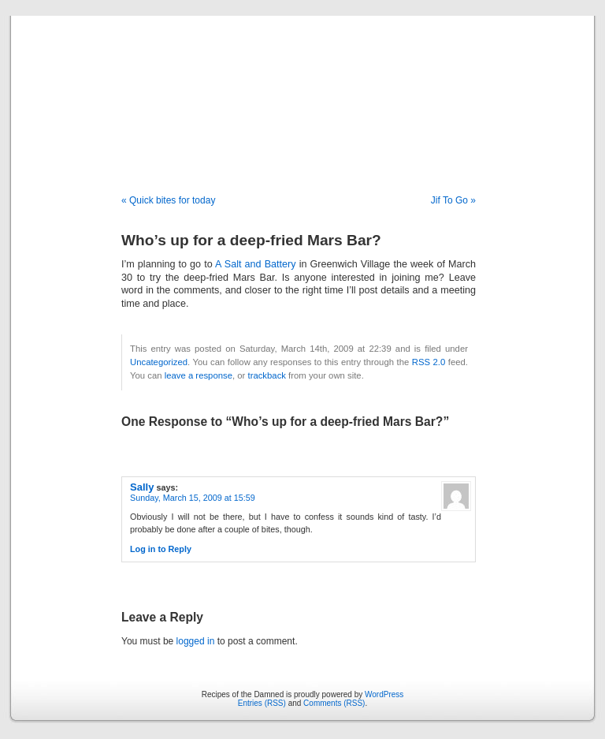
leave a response (198, 375)
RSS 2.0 (429, 362)
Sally (142, 487)
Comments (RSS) (334, 703)
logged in (195, 641)
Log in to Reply (160, 549)
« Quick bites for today (168, 200)
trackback (266, 375)
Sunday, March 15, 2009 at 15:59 (192, 497)
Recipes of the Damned (302, 88)
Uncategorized (158, 362)
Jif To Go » (453, 200)
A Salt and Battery (255, 264)
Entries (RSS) (262, 703)
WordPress (384, 694)
